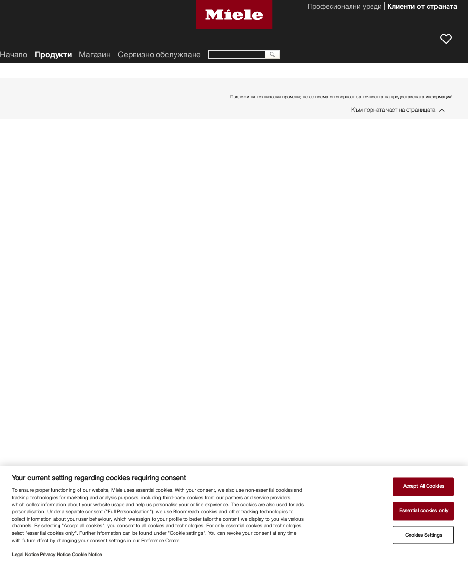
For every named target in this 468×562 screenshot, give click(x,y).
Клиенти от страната (422, 7)
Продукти (53, 54)
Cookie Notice (87, 554)
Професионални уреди (345, 7)
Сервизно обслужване (159, 54)
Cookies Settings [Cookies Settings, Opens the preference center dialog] (424, 535)
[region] (234, 514)
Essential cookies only (423, 510)
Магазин (95, 54)
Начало (13, 54)
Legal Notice (25, 554)
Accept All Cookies (423, 486)
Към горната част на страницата (393, 109)
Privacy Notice (55, 554)
